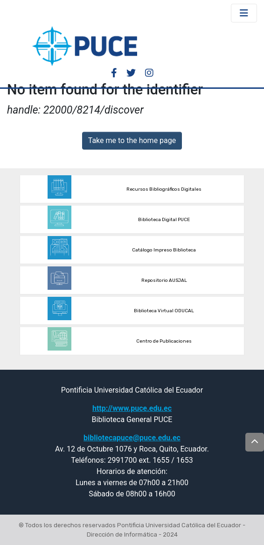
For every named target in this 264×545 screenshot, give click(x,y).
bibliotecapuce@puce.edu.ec (132, 437)
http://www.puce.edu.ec (132, 408)
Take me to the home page (132, 140)
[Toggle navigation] (244, 13)
